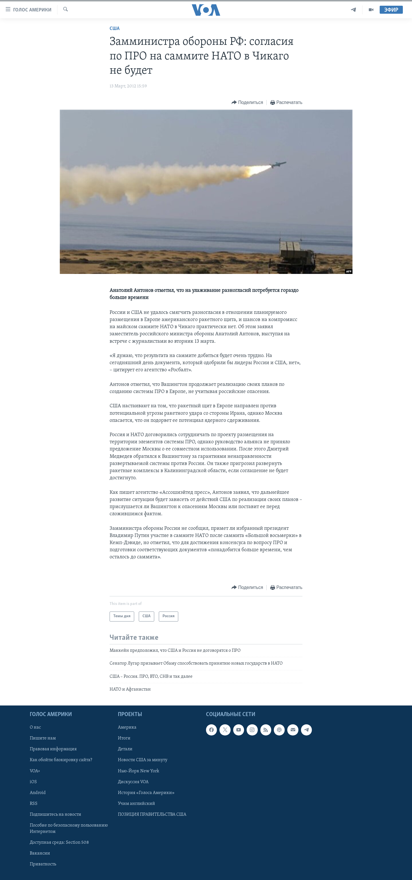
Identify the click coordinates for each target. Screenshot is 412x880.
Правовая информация (53, 749)
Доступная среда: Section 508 (59, 842)
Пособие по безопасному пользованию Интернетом (69, 828)
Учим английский (136, 803)
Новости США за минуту (142, 760)
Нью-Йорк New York (138, 771)
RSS (33, 803)
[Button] (247, 103)
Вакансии (40, 853)
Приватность (43, 864)
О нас (35, 727)
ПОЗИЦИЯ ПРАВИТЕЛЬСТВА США (152, 814)
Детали (125, 749)
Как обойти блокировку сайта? (61, 760)
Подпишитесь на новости (55, 814)
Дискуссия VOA (133, 782)
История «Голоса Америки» (146, 793)
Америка (127, 727)
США (115, 28)
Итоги (124, 738)
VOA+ (35, 771)
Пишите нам (43, 738)
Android (38, 793)
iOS (33, 782)
